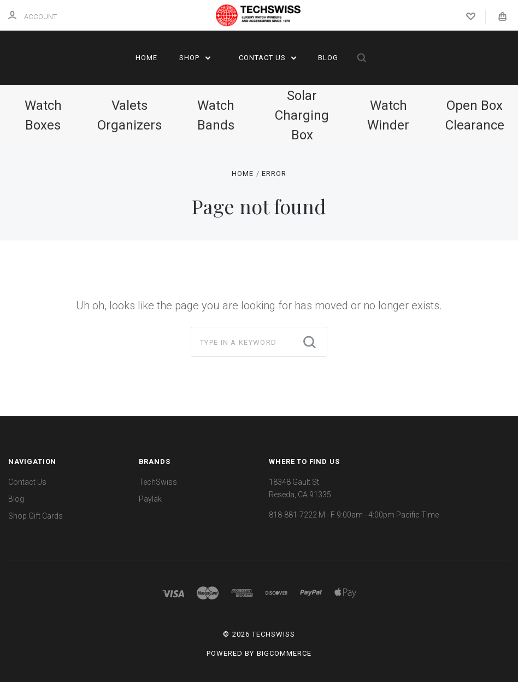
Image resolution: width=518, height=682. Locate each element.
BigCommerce (284, 653)
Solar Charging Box (302, 115)
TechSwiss (158, 482)
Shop (194, 58)
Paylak (150, 499)
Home (146, 58)
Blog (328, 58)
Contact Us (268, 58)
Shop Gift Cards (35, 515)
